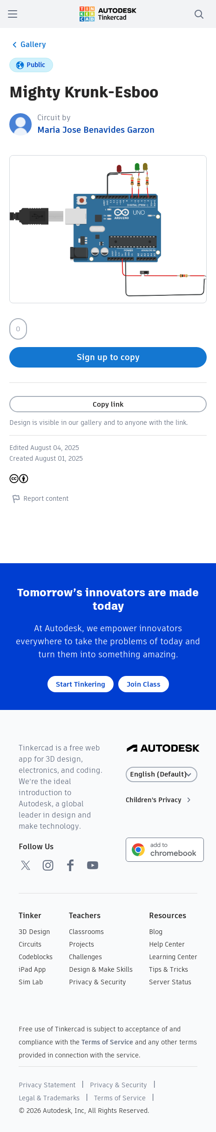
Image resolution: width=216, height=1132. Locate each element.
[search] (199, 14)
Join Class (144, 684)
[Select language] (162, 774)
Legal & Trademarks (49, 1098)
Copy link (108, 404)
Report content (38, 498)
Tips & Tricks (168, 969)
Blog (155, 931)
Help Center (167, 944)
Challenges (85, 957)
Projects (81, 944)
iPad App (32, 969)
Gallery (27, 44)
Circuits (30, 944)
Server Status (170, 982)
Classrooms (86, 931)
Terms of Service (107, 1042)
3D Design (34, 931)
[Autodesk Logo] (163, 749)
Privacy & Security (97, 982)
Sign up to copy (108, 357)
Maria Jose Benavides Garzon (96, 130)
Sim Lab (31, 982)
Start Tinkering (80, 684)
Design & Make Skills (101, 969)
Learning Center (173, 957)
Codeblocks (36, 957)
